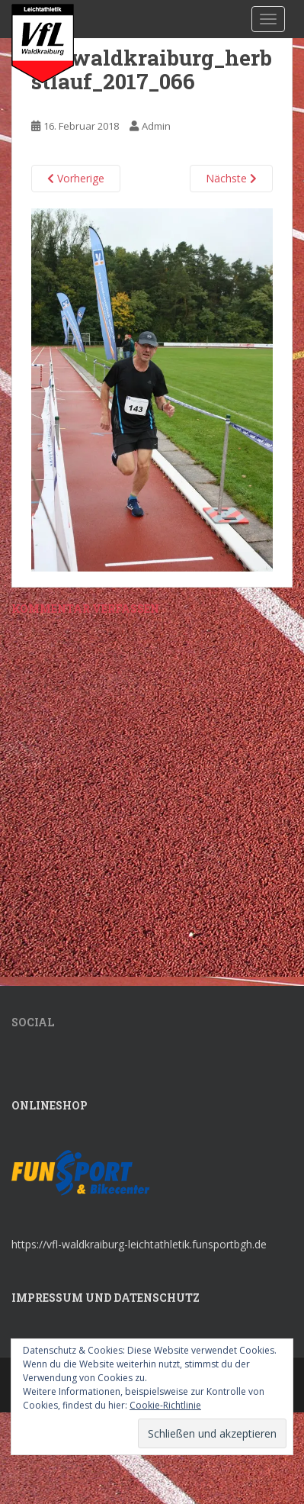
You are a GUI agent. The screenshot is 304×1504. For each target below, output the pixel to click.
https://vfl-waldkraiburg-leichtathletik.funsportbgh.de (139, 1244)
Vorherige (75, 178)
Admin (156, 126)
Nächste (231, 178)
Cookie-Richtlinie (165, 1405)
